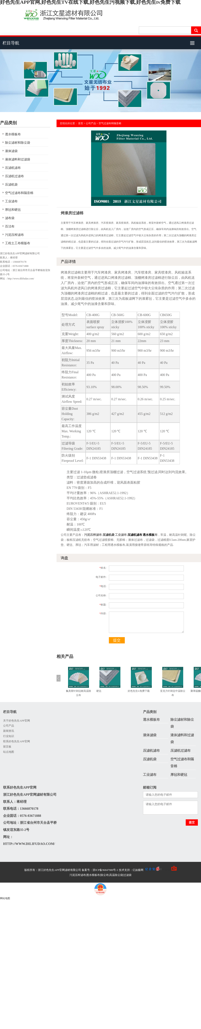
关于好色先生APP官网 (16, 720)
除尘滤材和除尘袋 (17, 142)
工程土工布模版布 (17, 243)
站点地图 (8, 751)
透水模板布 (13, 134)
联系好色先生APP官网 (16, 741)
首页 (80, 123)
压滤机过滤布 (14, 176)
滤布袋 (9, 218)
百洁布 (9, 226)
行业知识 (8, 736)
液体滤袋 (11, 151)
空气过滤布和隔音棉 (19, 193)
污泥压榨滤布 (14, 234)
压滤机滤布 (13, 167)
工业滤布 (11, 201)
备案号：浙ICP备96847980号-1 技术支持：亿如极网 (122, 869)
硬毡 (98, 690)
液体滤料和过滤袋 (17, 159)
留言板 (7, 746)
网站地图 (5, 898)
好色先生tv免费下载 (139, 690)
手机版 (166, 869)
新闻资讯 (8, 730)
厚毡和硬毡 (13, 209)
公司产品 (91, 123)
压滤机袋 (11, 184)
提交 (117, 640)
